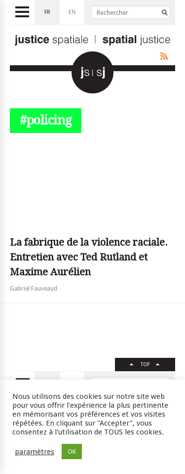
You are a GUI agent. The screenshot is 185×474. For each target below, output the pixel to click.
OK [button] (72, 451)
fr (47, 12)
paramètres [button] (34, 451)
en (72, 12)
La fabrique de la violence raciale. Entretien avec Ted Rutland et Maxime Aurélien (89, 257)
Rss (162, 56)
